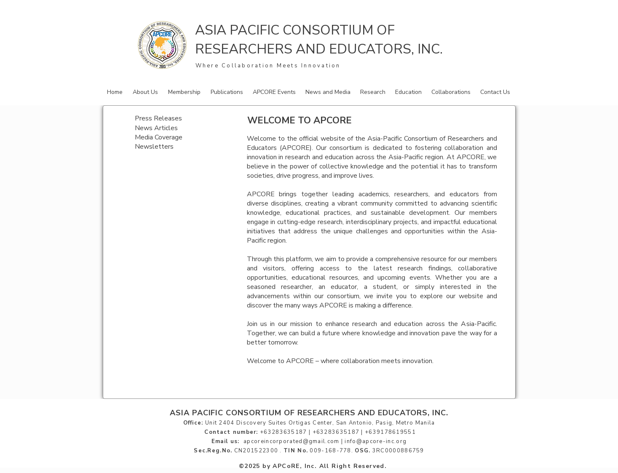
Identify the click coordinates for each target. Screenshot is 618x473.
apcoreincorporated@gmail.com (291, 441)
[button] (146, 92)
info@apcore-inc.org (376, 441)
